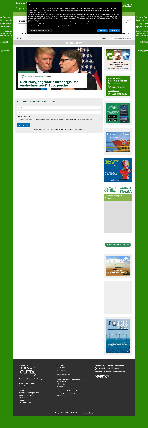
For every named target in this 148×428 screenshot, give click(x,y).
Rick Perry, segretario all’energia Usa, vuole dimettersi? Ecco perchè (49, 83)
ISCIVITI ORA (23, 125)
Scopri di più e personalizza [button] (40, 30)
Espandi (104, 38)
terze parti (59, 14)
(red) (49, 77)
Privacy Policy (88, 413)
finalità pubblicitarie (39, 18)
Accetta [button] (114, 30)
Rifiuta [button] (102, 30)
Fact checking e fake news (35, 77)
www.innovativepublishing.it (28, 395)
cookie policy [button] (42, 12)
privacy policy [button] (85, 8)
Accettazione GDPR (24, 116)
